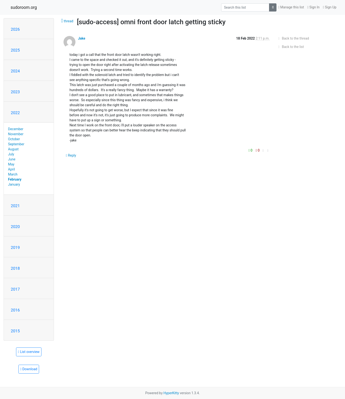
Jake (81, 38)
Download (28, 369)
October (14, 139)
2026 (15, 29)
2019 (15, 247)
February (15, 179)
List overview (29, 352)
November (15, 134)
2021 (15, 205)
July (11, 154)
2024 (15, 71)
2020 (15, 226)
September (16, 144)
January (14, 184)
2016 (15, 310)
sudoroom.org (24, 7)
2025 (15, 50)
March (13, 174)
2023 (15, 91)
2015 (15, 331)
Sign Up (329, 7)
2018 (15, 268)
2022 (15, 112)
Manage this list (291, 7)
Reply (71, 155)
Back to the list (290, 47)
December (15, 129)
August (13, 149)
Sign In (313, 7)
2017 (15, 289)
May (11, 164)
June (12, 159)
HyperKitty (171, 393)
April (11, 169)
